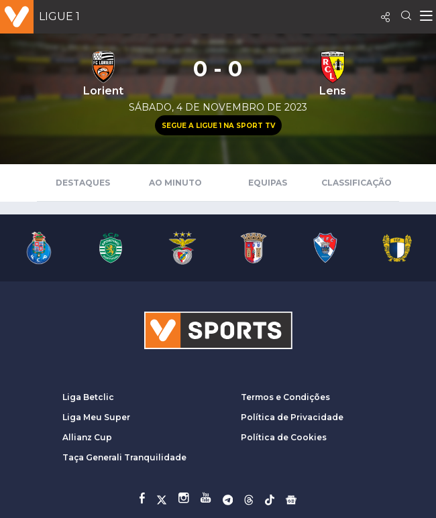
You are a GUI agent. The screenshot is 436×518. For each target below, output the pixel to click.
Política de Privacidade (292, 417)
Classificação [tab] (356, 183)
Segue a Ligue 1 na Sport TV (218, 125)
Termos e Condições (285, 397)
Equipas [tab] (267, 183)
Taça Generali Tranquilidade (124, 457)
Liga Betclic (88, 397)
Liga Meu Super (96, 417)
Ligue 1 (59, 16)
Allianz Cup (87, 437)
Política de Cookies (284, 437)
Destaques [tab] (83, 183)
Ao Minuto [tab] (175, 183)
